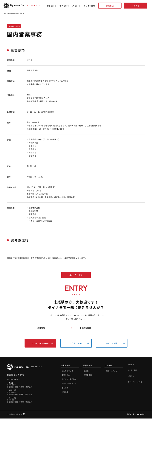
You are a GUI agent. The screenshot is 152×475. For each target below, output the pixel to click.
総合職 (86, 427)
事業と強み (66, 431)
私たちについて (67, 427)
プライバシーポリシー (136, 438)
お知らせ (131, 433)
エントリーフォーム (40, 399)
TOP (5, 13)
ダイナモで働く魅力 (69, 436)
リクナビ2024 (76, 399)
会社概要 (65, 448)
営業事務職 (88, 431)
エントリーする (76, 289)
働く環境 (65, 444)
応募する (135, 5)
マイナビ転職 (111, 399)
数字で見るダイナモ (69, 440)
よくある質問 (89, 5)
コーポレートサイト (14, 470)
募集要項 (110, 5)
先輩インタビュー (112, 427)
